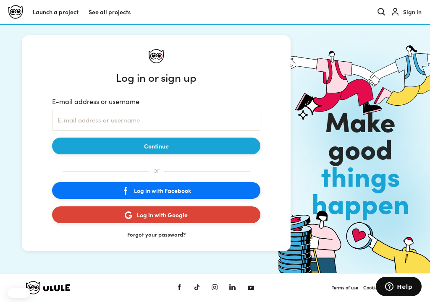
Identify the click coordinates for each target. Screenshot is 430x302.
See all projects (110, 12)
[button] (19, 293)
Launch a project (56, 12)
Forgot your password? (156, 234)
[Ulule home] (15, 12)
